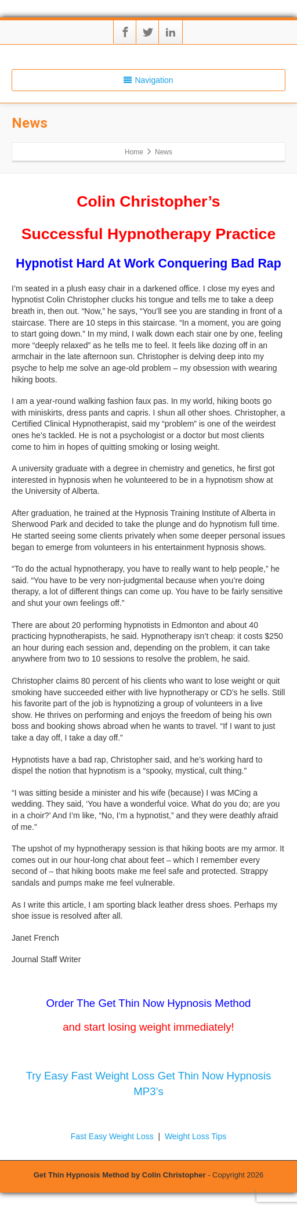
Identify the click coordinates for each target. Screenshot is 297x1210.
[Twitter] (148, 32)
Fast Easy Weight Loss (113, 1136)
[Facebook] (125, 32)
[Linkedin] (170, 32)
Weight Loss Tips (195, 1136)
